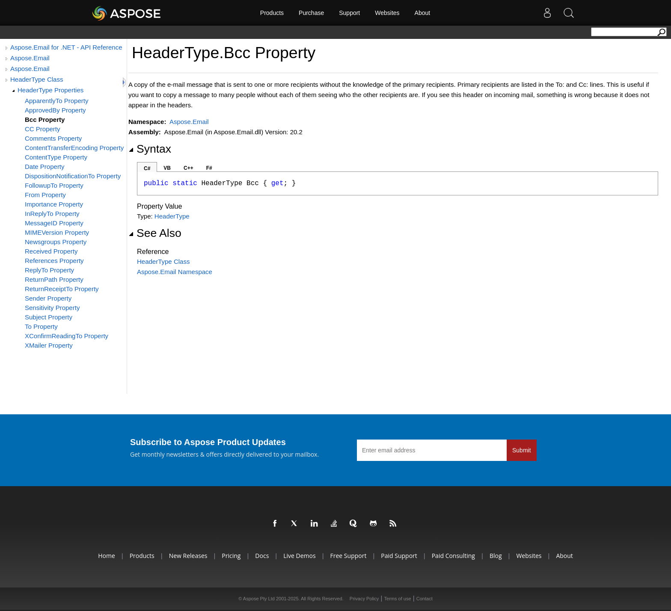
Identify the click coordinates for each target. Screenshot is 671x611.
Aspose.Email (30, 58)
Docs (262, 556)
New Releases (188, 556)
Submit (521, 450)
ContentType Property (56, 157)
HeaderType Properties (50, 90)
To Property (41, 326)
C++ (188, 168)
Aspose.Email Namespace (174, 271)
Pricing (231, 556)
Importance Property (54, 204)
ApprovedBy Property (55, 110)
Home (106, 556)
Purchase (311, 12)
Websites (387, 12)
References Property (54, 260)
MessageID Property (54, 223)
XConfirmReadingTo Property (66, 335)
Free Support (348, 556)
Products (272, 12)
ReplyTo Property (49, 270)
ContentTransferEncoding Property (74, 147)
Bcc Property (45, 119)
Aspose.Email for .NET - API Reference (66, 47)
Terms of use (397, 598)
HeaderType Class (36, 79)
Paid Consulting (453, 556)
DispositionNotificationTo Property (73, 176)
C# (147, 168)
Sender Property (48, 298)
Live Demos (299, 556)
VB (167, 168)
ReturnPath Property (54, 279)
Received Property (51, 251)
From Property (45, 194)
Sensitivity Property (52, 307)
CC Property (42, 129)
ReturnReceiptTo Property (62, 288)
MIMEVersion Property (57, 232)
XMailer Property (49, 345)
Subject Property (48, 317)
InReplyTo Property (52, 213)
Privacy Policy (364, 598)
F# (209, 168)
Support (349, 12)
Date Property (45, 166)
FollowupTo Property (54, 185)
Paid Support (399, 556)
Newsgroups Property (55, 241)
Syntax (149, 148)
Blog (496, 556)
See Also (154, 233)
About (423, 12)
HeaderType (172, 216)
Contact (424, 598)
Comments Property (53, 138)
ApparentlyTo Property (56, 100)
